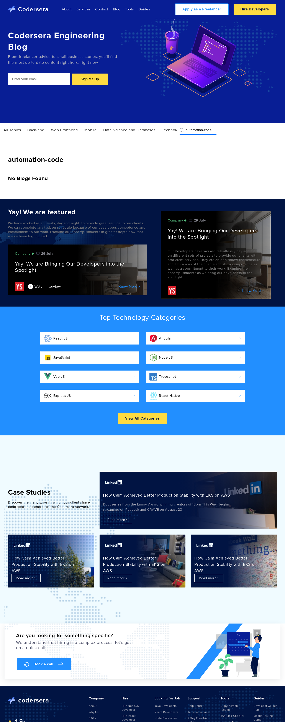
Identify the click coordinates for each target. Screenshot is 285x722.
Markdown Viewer (232, 713)
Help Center (196, 687)
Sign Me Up (90, 79)
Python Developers (167, 711)
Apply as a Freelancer (201, 9)
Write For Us (97, 717)
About (67, 9)
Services (83, 9)
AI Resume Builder (233, 719)
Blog (117, 9)
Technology (172, 130)
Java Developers (166, 687)
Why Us (94, 693)
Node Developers (166, 699)
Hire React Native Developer (133, 709)
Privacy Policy (197, 715)
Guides (144, 9)
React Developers (166, 693)
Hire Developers (255, 9)
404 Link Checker (232, 697)
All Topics (12, 130)
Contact (101, 9)
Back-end (35, 130)
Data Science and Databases (129, 130)
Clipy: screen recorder (229, 688)
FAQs (92, 699)
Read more (117, 501)
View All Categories (142, 399)
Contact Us (96, 705)
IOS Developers (165, 705)
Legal (191, 709)
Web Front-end (64, 130)
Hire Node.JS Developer (130, 688)
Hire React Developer (129, 698)
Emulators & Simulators (261, 709)
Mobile (90, 130)
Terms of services (199, 693)
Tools (129, 9)
